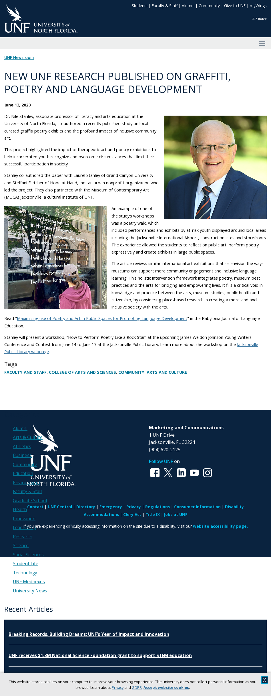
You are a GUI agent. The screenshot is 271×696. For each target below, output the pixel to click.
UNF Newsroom (19, 57)
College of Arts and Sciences (82, 372)
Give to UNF (235, 5)
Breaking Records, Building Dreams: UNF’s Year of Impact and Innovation (89, 634)
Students (140, 5)
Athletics (22, 447)
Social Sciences (28, 555)
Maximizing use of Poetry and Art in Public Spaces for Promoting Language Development (102, 318)
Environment (26, 483)
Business (22, 455)
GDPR (137, 687)
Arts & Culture (28, 437)
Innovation (24, 519)
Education (23, 473)
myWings (258, 5)
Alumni (188, 5)
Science (21, 546)
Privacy (117, 687)
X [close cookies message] (264, 680)
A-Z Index (259, 19)
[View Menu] (262, 43)
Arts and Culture (167, 372)
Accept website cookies (166, 687)
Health (20, 510)
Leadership (24, 528)
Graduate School (30, 501)
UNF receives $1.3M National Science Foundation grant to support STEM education (100, 655)
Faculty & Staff (165, 5)
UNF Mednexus (29, 582)
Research (22, 537)
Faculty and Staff (25, 372)
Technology (25, 573)
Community (209, 5)
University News (30, 591)
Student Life (25, 564)
